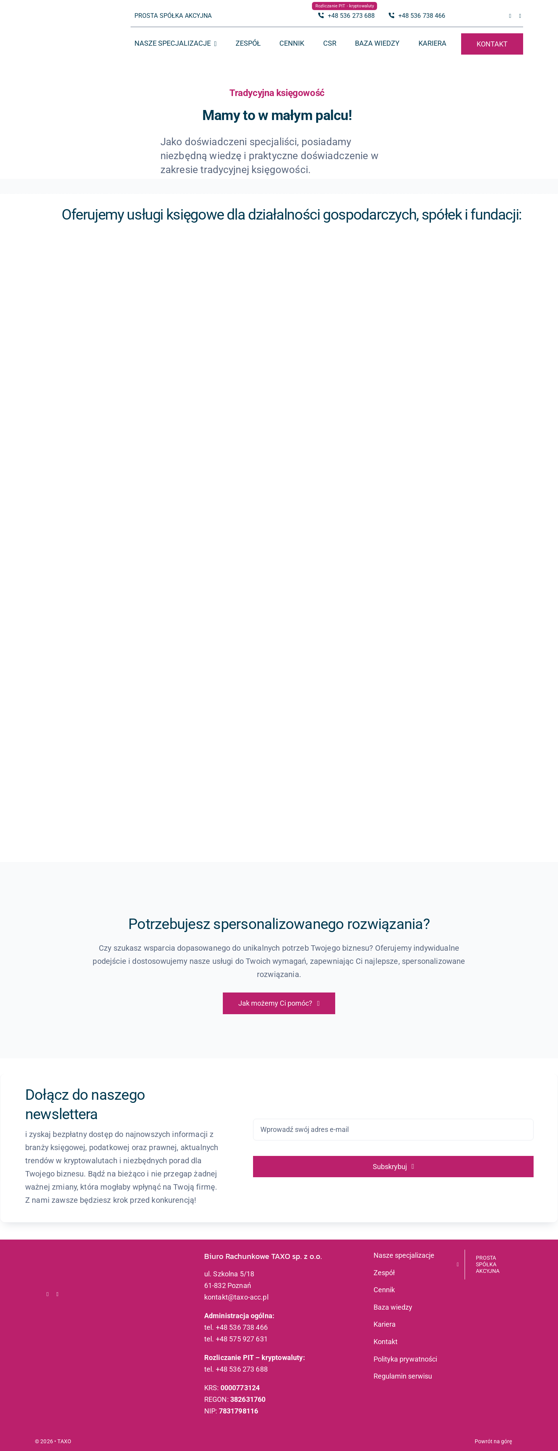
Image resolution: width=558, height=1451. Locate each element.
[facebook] (510, 16)
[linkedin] (520, 16)
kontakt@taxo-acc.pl (236, 1297)
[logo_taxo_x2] (68, 21)
